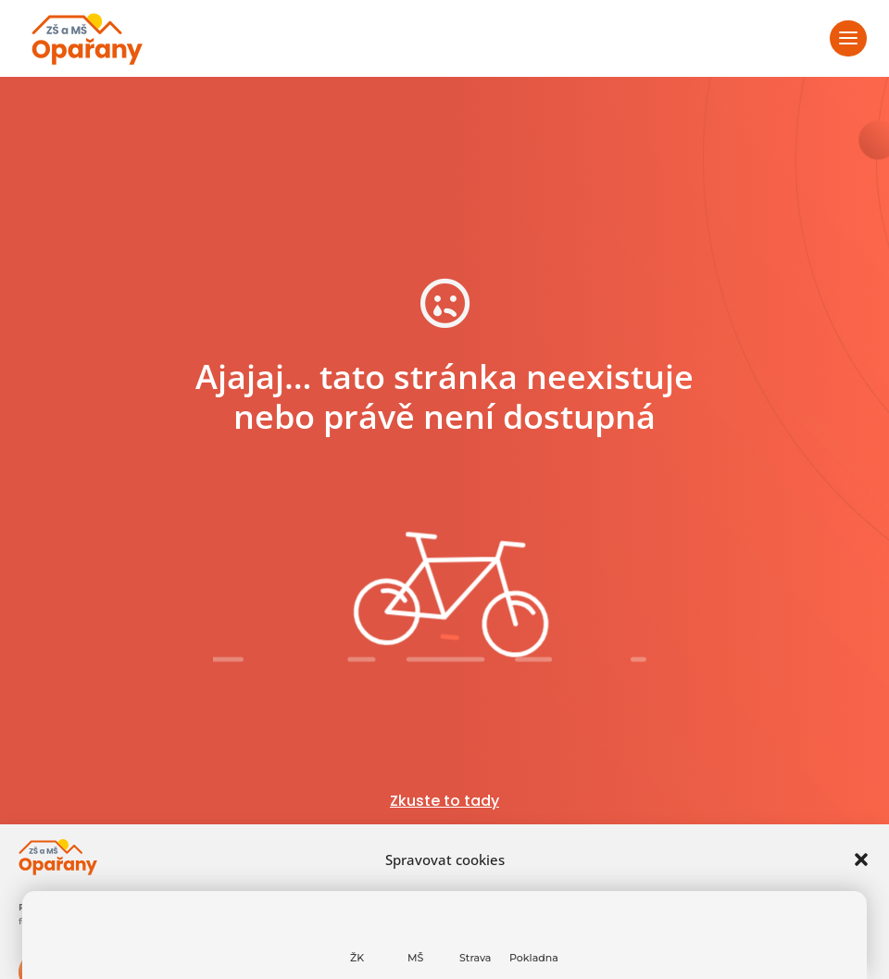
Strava (475, 957)
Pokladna (533, 957)
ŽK (357, 957)
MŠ (415, 957)
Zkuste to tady (444, 800)
